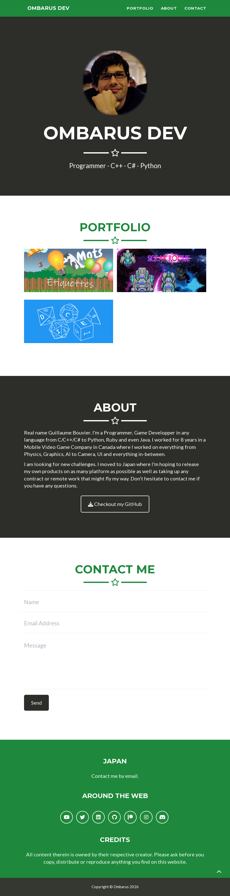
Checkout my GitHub (115, 504)
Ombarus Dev (53, 13)
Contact (195, 14)
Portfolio (140, 14)
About (169, 14)
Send (36, 703)
